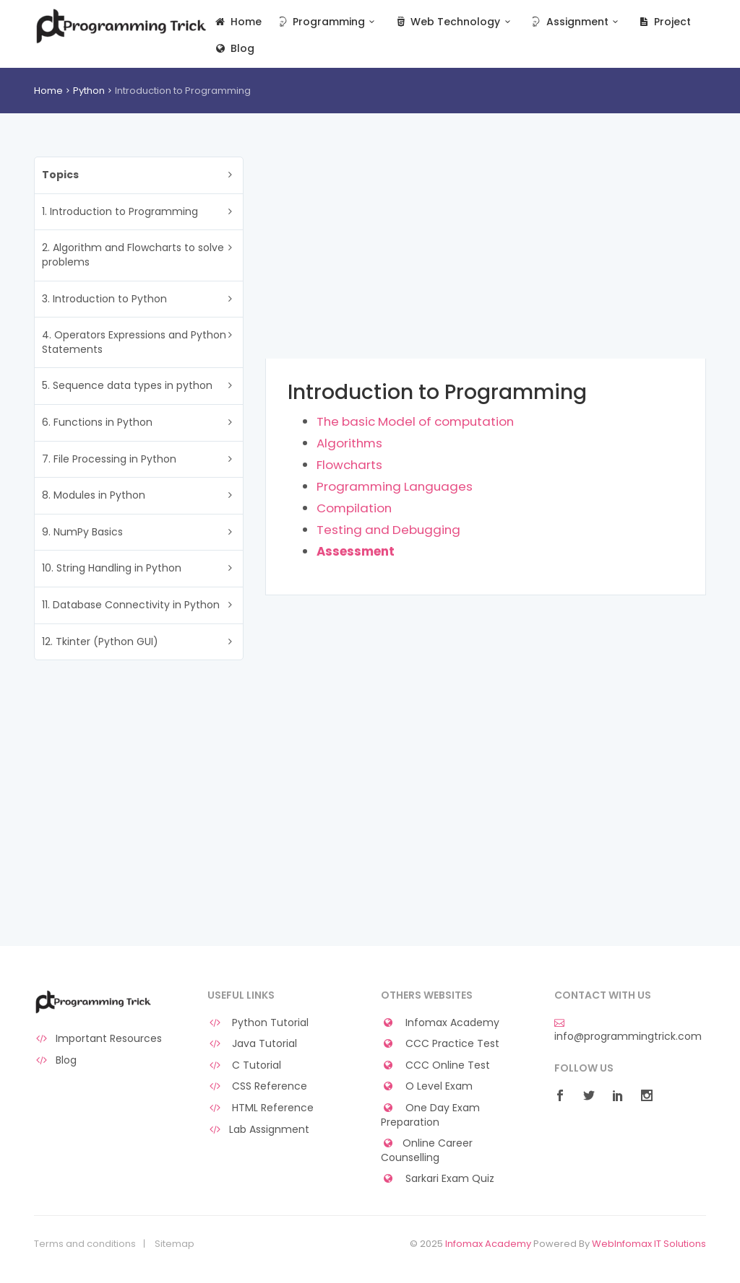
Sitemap (174, 1244)
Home (237, 22)
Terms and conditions (85, 1244)
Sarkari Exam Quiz (437, 1179)
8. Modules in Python (93, 495)
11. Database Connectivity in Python (131, 604)
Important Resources (98, 1039)
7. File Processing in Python (109, 459)
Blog (233, 49)
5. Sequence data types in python (127, 385)
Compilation (354, 508)
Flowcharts (349, 464)
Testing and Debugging (388, 529)
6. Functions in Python (97, 422)
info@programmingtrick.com (628, 1030)
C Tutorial (244, 1065)
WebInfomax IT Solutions (649, 1244)
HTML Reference (260, 1108)
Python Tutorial (258, 1023)
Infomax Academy (440, 1023)
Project (664, 22)
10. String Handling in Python (111, 568)
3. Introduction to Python (104, 299)
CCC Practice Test (440, 1044)
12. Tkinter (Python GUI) (100, 641)
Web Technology (454, 22)
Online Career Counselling (427, 1151)
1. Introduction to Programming (120, 211)
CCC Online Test (435, 1065)
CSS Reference (257, 1086)
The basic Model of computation (415, 421)
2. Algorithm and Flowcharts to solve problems (133, 254)
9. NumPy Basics (82, 532)
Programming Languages (395, 486)
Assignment (575, 22)
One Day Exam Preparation (430, 1115)
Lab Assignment (258, 1130)
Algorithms (349, 443)
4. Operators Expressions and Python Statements (134, 342)
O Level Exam (427, 1086)
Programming (327, 22)
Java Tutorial (252, 1044)
